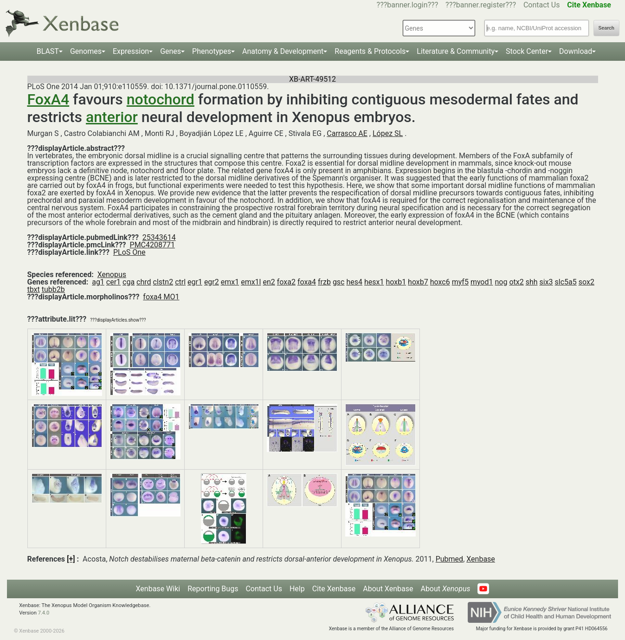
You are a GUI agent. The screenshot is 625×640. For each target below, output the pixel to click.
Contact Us (541, 4)
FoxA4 (48, 99)
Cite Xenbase (334, 588)
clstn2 (163, 282)
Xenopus (111, 274)
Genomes (86, 51)
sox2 (586, 282)
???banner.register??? (480, 4)
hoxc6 (440, 282)
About (445, 588)
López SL (388, 133)
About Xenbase (388, 588)
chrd (143, 282)
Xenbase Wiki (158, 588)
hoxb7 (418, 282)
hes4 (354, 282)
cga (128, 282)
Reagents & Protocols (370, 51)
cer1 (113, 282)
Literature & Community (456, 51)
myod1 (481, 282)
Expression (131, 51)
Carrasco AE (347, 133)
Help (297, 588)
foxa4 (306, 282)
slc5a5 (566, 282)
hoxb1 (396, 282)
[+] (71, 559)
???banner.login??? (407, 4)
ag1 (98, 282)
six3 (546, 282)
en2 (269, 282)
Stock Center (527, 51)
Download (575, 51)
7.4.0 (44, 613)
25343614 (159, 237)
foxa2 (286, 282)
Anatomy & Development (282, 51)
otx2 (516, 282)
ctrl (180, 282)
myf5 (460, 282)
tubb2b (53, 289)
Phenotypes (211, 51)
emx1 (230, 282)
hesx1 (374, 282)
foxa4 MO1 (161, 296)
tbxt (33, 289)
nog (501, 282)
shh (532, 282)
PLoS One (129, 252)
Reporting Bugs (212, 588)
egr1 (194, 282)
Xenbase (480, 559)
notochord (160, 99)
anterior (112, 117)
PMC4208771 (152, 244)
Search (606, 28)
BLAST (48, 51)
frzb (324, 282)
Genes (170, 51)
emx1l (251, 282)
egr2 (211, 282)
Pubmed (449, 559)
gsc (339, 282)
